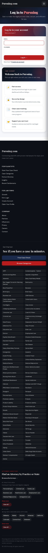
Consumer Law (7, 312)
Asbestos (6, 278)
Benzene (28, 288)
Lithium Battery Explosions (33, 359)
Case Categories (8, 174)
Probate (27, 399)
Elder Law (28, 329)
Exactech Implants (8, 341)
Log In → (24, 58)
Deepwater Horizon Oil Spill (33, 322)
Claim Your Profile (8, 204)
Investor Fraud (29, 356)
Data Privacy (7, 322)
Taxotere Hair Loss (8, 436)
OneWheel (28, 376)
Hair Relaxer (29, 344)
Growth (4, 195)
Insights (4, 180)
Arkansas (31, 515)
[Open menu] (44, 3)
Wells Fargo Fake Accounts (33, 451)
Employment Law (30, 333)
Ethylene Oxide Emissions (33, 337)
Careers (4, 228)
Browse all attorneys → (10, 478)
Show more (5, 501)
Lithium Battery (7, 359)
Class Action (29, 305)
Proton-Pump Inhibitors (10, 406)
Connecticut (17, 519)
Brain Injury (28, 292)
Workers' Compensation (10, 455)
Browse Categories (24, 263)
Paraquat (28, 391)
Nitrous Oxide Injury (31, 373)
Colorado (6, 519)
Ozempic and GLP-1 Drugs (33, 384)
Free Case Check (24, 258)
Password (7, 47)
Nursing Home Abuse (9, 376)
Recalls (5, 410)
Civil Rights (6, 305)
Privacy (4, 225)
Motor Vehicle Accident (32, 367)
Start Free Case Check (10, 170)
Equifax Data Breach (9, 337)
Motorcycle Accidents (9, 373)
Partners (5, 219)
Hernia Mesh (29, 348)
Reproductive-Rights (31, 410)
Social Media (7, 425)
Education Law (7, 329)
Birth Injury (6, 292)
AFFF (4, 271)
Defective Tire (7, 326)
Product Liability (8, 403)
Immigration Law (25, 497)
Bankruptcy (29, 282)
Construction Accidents (32, 309)
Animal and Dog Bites (9, 275)
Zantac (5, 459)
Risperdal (28, 414)
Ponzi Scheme (29, 395)
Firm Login (5, 198)
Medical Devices (8, 363)
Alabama (6, 515)
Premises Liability (8, 399)
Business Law (7, 295)
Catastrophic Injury (31, 299)
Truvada (27, 440)
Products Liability (30, 403)
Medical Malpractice (31, 363)
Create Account (7, 201)
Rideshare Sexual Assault (10, 414)
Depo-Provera (29, 326)
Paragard (6, 391)
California (40, 515)
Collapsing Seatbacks (9, 309)
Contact (5, 232)
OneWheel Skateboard (10, 380)
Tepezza (27, 436)
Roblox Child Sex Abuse (10, 418)
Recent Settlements (9, 183)
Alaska (14, 515)
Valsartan (28, 444)
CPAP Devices (29, 295)
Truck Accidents (8, 440)
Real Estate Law (30, 406)
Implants (28, 352)
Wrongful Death (30, 455)
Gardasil (5, 344)
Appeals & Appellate (31, 275)
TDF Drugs (28, 429)
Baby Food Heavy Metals (32, 278)
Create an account (17, 62)
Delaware (27, 519)
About (4, 215)
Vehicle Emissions (30, 447)
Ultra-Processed (8, 444)
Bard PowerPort (8, 288)
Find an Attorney (8, 177)
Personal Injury (7, 395)
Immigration (6, 352)
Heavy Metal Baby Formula (11, 348)
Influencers (5, 222)
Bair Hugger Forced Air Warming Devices (12, 283)
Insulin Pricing (7, 356)
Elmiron (5, 333)
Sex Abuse (28, 421)
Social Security (29, 425)
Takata (5, 433)
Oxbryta (5, 384)
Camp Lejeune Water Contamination (9, 300)
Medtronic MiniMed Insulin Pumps (11, 368)
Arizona (22, 515)
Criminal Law (7, 316)
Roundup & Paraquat (31, 418)
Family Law (28, 341)
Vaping (5, 447)
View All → (6, 504)
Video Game (7, 451)
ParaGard (28, 388)
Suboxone (6, 429)
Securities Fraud (8, 421)
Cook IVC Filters (30, 312)
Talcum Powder (30, 433)
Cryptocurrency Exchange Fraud (33, 317)
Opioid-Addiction (30, 380)
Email (6, 39)
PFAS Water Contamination (11, 388)
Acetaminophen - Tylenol (33, 271)
